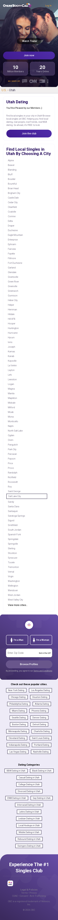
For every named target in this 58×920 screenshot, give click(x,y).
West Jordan (14, 595)
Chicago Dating (18, 697)
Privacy (33, 893)
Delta (10, 221)
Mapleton (12, 398)
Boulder (11, 179)
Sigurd (11, 520)
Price (10, 463)
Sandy (11, 502)
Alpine (11, 160)
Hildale (11, 314)
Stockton (12, 553)
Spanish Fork (14, 534)
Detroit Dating (39, 724)
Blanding (12, 170)
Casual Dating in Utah (29, 777)
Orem (10, 440)
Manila (11, 393)
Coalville (12, 211)
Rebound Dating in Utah (29, 839)
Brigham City (14, 193)
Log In (48, 5)
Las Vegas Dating (17, 752)
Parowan (12, 454)
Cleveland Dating (17, 738)
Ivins (10, 342)
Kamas (11, 351)
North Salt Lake (15, 430)
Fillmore (12, 258)
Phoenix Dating (39, 711)
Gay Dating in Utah (42, 798)
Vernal (11, 572)
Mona (11, 416)
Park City (12, 449)
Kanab (11, 356)
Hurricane (12, 333)
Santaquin (13, 511)
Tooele (11, 562)
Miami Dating (18, 711)
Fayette (11, 253)
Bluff (10, 174)
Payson (11, 458)
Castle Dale (13, 197)
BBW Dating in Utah (16, 770)
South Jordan (14, 530)
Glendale (12, 272)
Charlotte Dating (42, 731)
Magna (11, 389)
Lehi (10, 375)
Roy (10, 486)
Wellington (13, 585)
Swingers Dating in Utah (29, 846)
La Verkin (12, 365)
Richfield (12, 477)
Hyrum (11, 337)
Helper (11, 305)
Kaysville (12, 361)
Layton (11, 370)
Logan (11, 384)
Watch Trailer (29, 41)
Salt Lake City (14, 496)
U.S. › (5, 90)
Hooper (11, 323)
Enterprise (13, 239)
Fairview (12, 249)
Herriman (12, 309)
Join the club (29, 133)
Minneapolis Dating (17, 731)
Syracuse (12, 558)
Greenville (12, 286)
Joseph (11, 347)
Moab (11, 412)
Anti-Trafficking (38, 896)
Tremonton (13, 567)
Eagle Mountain (15, 235)
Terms (24, 893)
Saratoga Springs (16, 516)
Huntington (13, 328)
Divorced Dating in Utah (29, 791)
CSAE (15, 896)
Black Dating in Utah (42, 770)
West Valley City (15, 599)
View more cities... (18, 605)
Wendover (13, 590)
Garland (12, 267)
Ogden (11, 435)
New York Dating (16, 690)
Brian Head (13, 188)
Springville (13, 544)
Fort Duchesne (15, 263)
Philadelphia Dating (18, 704)
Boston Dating (19, 724)
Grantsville (13, 277)
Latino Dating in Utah (29, 811)
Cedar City (13, 202)
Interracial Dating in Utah (29, 805)
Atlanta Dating (42, 704)
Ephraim (12, 244)
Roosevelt (13, 482)
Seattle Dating (19, 717)
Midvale (11, 403)
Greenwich (13, 291)
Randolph (12, 472)
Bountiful (12, 184)
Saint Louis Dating (40, 738)
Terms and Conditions (42, 671)
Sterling (11, 548)
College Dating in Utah (29, 784)
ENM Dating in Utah (16, 798)
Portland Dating (41, 745)
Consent (24, 896)
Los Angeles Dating (40, 690)
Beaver (11, 165)
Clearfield (12, 207)
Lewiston (12, 379)
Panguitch (13, 444)
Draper (11, 225)
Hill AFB (11, 319)
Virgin (10, 576)
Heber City (13, 300)
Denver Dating (39, 717)
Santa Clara (13, 506)
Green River (13, 281)
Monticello (13, 421)
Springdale (13, 539)
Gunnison (12, 295)
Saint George (14, 491)
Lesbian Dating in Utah (29, 818)
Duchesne (13, 230)
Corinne (11, 216)
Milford (11, 407)
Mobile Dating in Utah (29, 832)
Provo (11, 468)
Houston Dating (39, 697)
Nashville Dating (41, 752)
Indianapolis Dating (18, 745)
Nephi (10, 426)
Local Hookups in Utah (29, 825)
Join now (29, 55)
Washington (14, 581)
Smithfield (12, 525)
